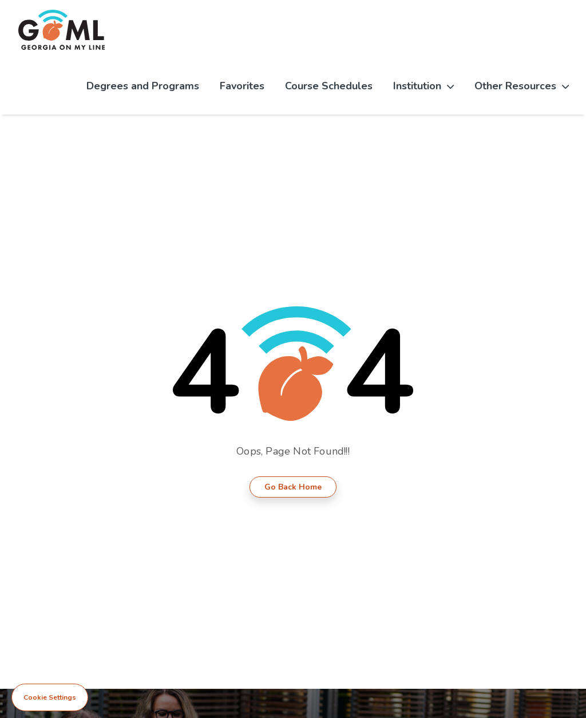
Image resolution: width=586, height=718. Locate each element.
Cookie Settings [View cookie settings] (49, 697)
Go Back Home (293, 487)
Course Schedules (329, 86)
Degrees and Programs (142, 86)
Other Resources (521, 86)
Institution (423, 86)
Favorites (242, 86)
